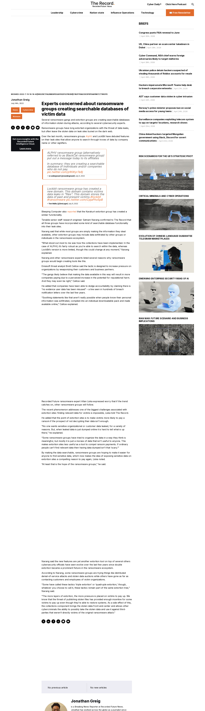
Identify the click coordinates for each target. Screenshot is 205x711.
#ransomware (56, 190)
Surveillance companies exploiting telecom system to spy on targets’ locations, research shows (166, 122)
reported (71, 201)
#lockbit (95, 187)
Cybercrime (28, 100)
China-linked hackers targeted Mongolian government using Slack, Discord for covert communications (162, 137)
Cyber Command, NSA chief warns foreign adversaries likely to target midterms (161, 59)
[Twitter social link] (26, 706)
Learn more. (26, 139)
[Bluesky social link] (50, 706)
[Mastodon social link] (44, 706)
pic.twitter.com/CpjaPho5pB (84, 190)
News (15, 100)
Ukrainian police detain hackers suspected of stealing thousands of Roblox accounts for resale (165, 73)
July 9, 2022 (73, 194)
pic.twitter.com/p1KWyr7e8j (65, 162)
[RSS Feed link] (56, 706)
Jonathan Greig (20, 89)
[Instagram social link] (38, 706)
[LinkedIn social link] (32, 706)
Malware (16, 107)
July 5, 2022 (80, 166)
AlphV (89, 126)
